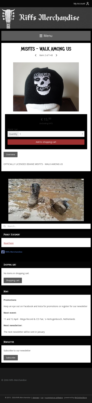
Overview (10, 154)
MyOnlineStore (81, 397)
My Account (81, 3)
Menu (46, 36)
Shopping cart (12, 280)
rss (42, 397)
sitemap (35, 397)
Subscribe (10, 357)
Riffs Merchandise (11, 252)
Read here (9, 243)
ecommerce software (54, 397)
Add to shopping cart (46, 142)
